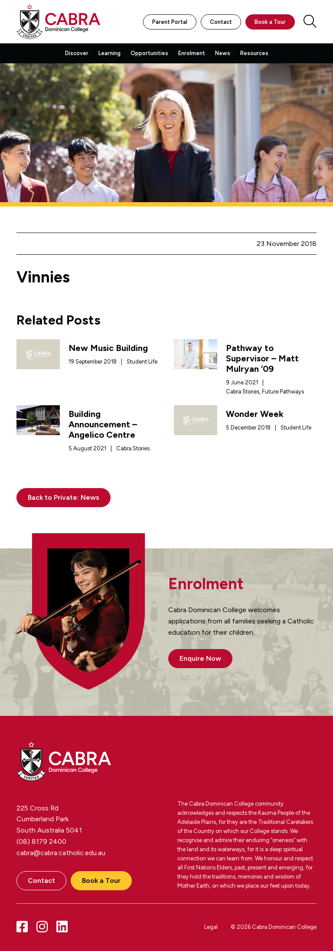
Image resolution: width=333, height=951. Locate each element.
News (222, 53)
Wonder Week (255, 414)
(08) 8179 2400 (41, 841)
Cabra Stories (242, 391)
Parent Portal (169, 22)
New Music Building (108, 348)
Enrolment (191, 53)
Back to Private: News (63, 497)
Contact (221, 22)
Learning (109, 53)
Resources (254, 53)
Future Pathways (283, 391)
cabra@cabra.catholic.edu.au (60, 853)
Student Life (142, 361)
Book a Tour (270, 22)
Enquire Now (200, 658)
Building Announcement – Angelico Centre (103, 424)
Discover (76, 53)
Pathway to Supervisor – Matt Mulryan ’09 (262, 358)
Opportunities (149, 53)
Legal (211, 927)
